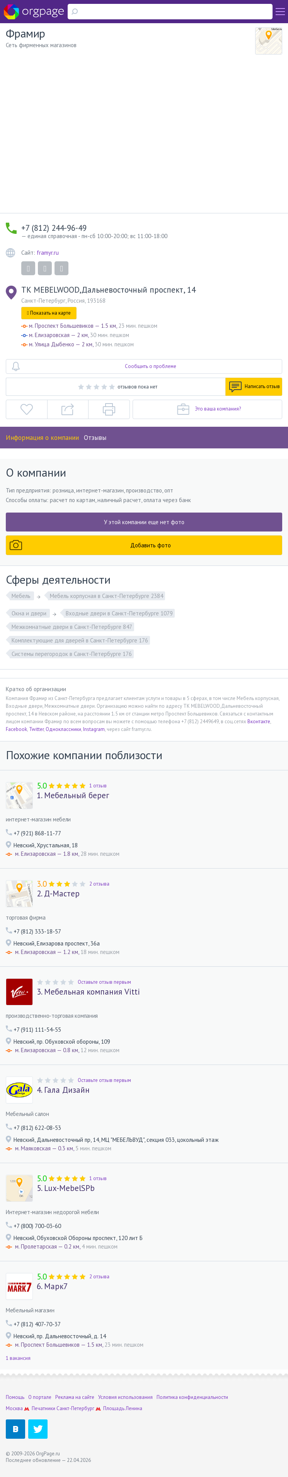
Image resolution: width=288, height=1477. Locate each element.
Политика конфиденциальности (192, 1397)
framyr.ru (48, 252)
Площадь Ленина (122, 1408)
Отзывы (95, 437)
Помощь (15, 1397)
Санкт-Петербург (75, 1408)
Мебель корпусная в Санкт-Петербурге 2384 (106, 596)
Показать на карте (49, 313)
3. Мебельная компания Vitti (88, 992)
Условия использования (125, 1397)
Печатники (43, 1408)
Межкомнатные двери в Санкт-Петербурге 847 (72, 626)
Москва (14, 1408)
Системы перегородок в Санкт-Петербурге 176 (72, 654)
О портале (39, 1397)
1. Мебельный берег (73, 795)
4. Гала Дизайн (63, 1090)
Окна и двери (30, 613)
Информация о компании (42, 437)
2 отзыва (99, 884)
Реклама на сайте (74, 1397)
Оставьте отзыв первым (104, 982)
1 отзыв (98, 785)
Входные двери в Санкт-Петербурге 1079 (119, 613)
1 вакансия (18, 1358)
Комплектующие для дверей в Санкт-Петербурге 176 (80, 640)
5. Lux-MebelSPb (66, 1188)
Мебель (22, 596)
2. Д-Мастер (58, 893)
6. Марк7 (52, 1286)
